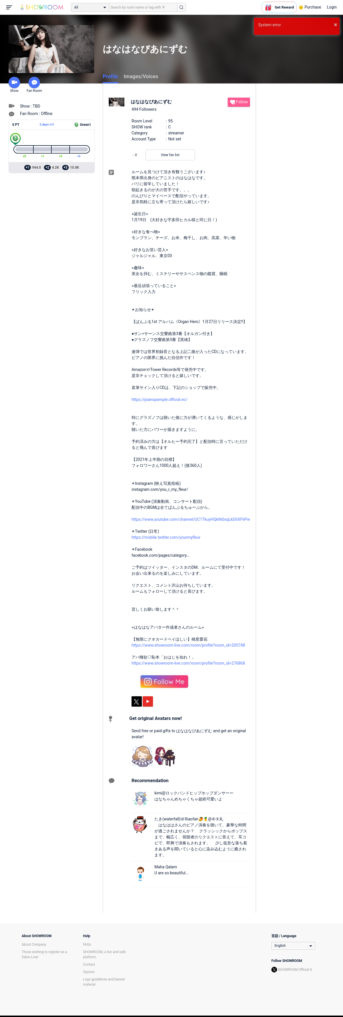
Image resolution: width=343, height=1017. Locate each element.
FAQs (87, 945)
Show (14, 85)
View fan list (170, 155)
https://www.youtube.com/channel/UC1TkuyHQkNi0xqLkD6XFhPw (191, 519)
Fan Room (34, 85)
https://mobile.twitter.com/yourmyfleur (166, 537)
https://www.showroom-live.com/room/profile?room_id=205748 (188, 645)
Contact (89, 964)
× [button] (335, 24)
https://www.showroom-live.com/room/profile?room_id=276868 (188, 663)
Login (332, 7)
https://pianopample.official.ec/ (159, 399)
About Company (34, 945)
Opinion (89, 972)
